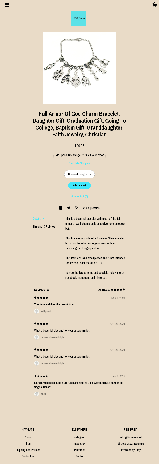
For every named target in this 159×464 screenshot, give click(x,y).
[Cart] (154, 6)
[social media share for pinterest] (77, 208)
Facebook (79, 444)
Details (38, 218)
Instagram (79, 437)
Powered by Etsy (131, 450)
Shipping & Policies (44, 226)
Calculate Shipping (79, 163)
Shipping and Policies (28, 450)
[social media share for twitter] (69, 208)
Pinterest (79, 450)
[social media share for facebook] (61, 208)
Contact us (28, 456)
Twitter (79, 456)
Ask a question (91, 208)
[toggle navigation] (7, 5)
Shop (28, 437)
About (28, 444)
